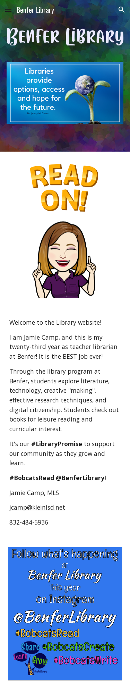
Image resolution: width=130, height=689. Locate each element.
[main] (65, 422)
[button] (8, 9)
